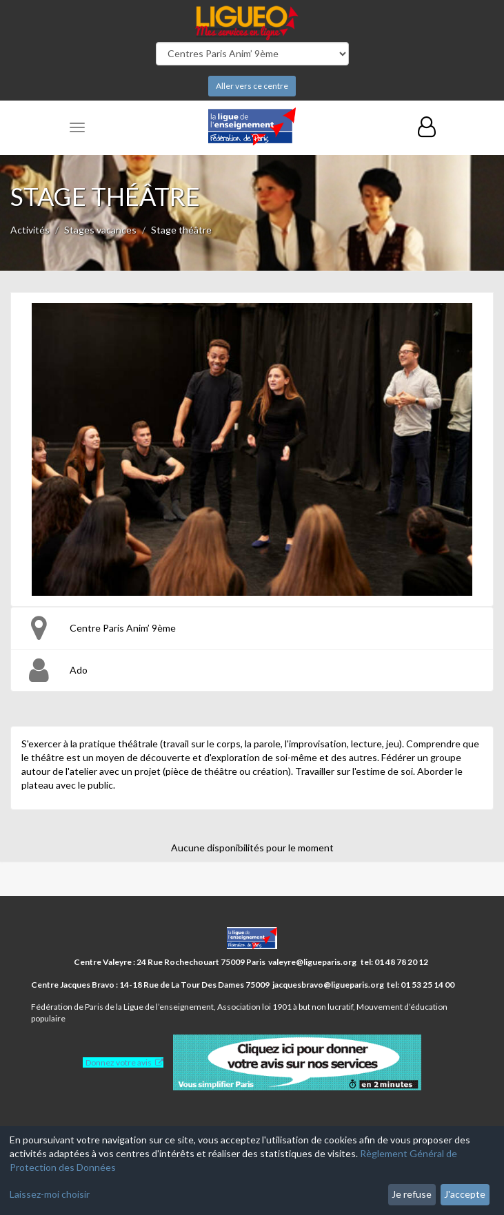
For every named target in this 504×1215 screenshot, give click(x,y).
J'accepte (464, 1194)
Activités (30, 230)
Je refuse (412, 1194)
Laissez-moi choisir (50, 1194)
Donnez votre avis (118, 1062)
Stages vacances (100, 230)
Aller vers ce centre (252, 86)
